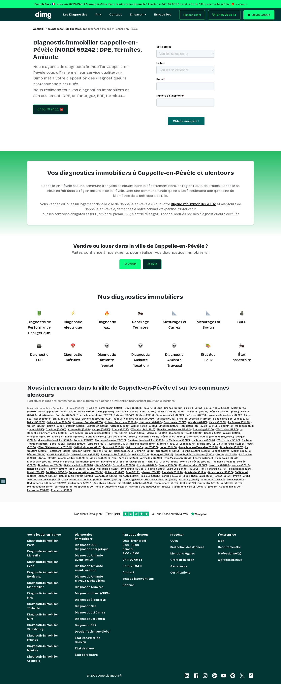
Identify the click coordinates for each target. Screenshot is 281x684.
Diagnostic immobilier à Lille (193, 204)
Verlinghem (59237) (79, 483)
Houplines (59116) (149, 436)
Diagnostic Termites (89, 587)
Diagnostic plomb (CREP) (92, 593)
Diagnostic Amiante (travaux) (174, 360)
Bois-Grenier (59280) (82, 468)
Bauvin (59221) (55, 426)
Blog (221, 541)
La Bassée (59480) (239, 422)
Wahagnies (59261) (106, 476)
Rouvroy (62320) (48, 411)
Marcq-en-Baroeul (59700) (68, 436)
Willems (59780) (114, 472)
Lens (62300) (148, 411)
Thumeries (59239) (223, 461)
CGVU (174, 541)
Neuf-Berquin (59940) (125, 458)
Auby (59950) (114, 418)
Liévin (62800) (132, 408)
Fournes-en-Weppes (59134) (86, 472)
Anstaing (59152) (189, 479)
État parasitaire (86, 655)
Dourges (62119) (165, 418)
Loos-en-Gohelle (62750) (88, 422)
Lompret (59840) (207, 486)
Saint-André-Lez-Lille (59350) (146, 440)
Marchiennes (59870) (142, 443)
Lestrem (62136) (203, 458)
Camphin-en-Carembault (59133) (82, 479)
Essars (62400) (118, 443)
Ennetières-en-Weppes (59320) (73, 486)
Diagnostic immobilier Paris (42, 543)
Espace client (192, 14)
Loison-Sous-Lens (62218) (121, 422)
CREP (241, 322)
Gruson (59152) (151, 472)
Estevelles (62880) (123, 465)
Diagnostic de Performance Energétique (39, 327)
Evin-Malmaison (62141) (177, 458)
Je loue (152, 264)
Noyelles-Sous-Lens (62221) (225, 415)
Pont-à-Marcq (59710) (213, 468)
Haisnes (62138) (123, 451)
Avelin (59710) (188, 483)
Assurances (178, 566)
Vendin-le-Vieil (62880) (170, 415)
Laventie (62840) (219, 465)
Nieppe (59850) (101, 429)
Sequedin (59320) (229, 486)
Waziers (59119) (167, 411)
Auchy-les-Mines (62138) (73, 458)
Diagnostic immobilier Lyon (42, 564)
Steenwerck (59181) (167, 451)
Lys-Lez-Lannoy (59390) (122, 436)
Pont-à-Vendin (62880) (193, 465)
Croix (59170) (119, 433)
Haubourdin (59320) (203, 440)
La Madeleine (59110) (178, 440)
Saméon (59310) (81, 451)
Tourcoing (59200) (203, 429)
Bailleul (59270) (36, 422)
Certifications (180, 572)
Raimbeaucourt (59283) (195, 451)
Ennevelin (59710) (208, 483)
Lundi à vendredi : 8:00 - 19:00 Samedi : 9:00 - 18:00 (135, 547)
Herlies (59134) (222, 476)
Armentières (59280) (144, 426)
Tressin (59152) (235, 479)
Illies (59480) (102, 465)
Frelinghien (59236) (239, 468)
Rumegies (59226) (162, 454)
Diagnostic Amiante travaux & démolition (90, 578)
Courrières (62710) (175, 422)
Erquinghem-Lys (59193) (197, 476)
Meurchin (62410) (63, 461)
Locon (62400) (168, 447)
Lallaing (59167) (193, 408)
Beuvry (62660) (152, 408)
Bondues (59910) (96, 436)
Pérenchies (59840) (173, 436)
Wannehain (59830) (87, 461)
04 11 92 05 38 (132, 559)
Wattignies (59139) (228, 440)
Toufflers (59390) (56, 472)
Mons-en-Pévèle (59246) (195, 461)
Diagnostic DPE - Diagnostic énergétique (92, 547)
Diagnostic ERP (85, 625)
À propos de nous (230, 560)
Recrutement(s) (229, 547)
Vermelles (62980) (151, 458)
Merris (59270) (206, 443)
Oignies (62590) (119, 426)
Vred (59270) (187, 443)
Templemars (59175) (166, 483)
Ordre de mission (182, 560)
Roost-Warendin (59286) (193, 411)
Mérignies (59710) (195, 472)
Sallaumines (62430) (59, 422)
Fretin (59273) (112, 479)
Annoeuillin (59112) (79, 429)
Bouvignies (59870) (231, 447)
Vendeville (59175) (231, 483)
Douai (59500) (86, 411)
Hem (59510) (76, 433)
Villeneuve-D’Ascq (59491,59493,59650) (210, 436)
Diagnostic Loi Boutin (90, 619)
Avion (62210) (68, 411)
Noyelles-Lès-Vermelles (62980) (198, 447)
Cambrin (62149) (144, 451)
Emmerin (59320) (61, 490)
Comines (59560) (56, 429)
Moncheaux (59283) (39, 461)
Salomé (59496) (168, 465)
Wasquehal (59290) (38, 436)
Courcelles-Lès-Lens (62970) (94, 415)
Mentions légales (182, 553)
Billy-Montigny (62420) (66, 418)
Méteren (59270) (167, 443)
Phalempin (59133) (132, 468)
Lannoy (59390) (171, 476)
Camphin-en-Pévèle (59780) (76, 476)
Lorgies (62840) (147, 465)
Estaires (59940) (124, 415)
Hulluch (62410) (140, 454)
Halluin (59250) (217, 422)
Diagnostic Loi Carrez (90, 612)
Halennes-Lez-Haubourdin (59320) (149, 486)
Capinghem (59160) (183, 486)
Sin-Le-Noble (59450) (216, 408)
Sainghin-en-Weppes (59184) (236, 426)
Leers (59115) (36, 429)
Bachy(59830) (109, 461)
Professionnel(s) (229, 553)
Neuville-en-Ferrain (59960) (174, 429)
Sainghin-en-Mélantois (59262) (112, 483)
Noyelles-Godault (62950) (139, 418)
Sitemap (129, 585)
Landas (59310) (220, 451)
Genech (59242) (129, 476)
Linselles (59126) (168, 426)
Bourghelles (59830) (220, 472)
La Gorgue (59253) (93, 418)
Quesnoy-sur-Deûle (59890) (185, 433)
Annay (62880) (47, 458)
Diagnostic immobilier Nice (42, 595)
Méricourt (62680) (127, 411)
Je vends (130, 264)
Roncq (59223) (120, 429)
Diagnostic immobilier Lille (42, 616)
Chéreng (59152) (132, 479)
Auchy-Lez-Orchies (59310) (162, 461)
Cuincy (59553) (105, 411)
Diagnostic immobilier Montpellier (42, 585)
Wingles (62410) (197, 422)
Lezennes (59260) (38, 490)
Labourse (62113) (97, 443)
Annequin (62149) (226, 454)
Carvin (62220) (36, 426)
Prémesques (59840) (39, 486)
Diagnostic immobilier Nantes (42, 648)
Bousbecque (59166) (50, 465)
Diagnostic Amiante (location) (140, 360)
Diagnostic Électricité (90, 600)
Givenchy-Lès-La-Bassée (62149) (194, 454)
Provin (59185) (35, 472)
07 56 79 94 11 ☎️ (51, 109)
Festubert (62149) (59, 451)
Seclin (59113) (136, 433)
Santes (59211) (212, 433)
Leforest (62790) (196, 415)
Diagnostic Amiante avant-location (89, 568)
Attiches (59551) (142, 483)
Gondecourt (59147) (213, 479)
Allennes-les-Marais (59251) (43, 479)
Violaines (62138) (100, 458)
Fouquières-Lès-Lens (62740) (231, 418)
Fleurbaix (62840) (172, 472)
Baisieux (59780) (150, 476)
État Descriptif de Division (87, 640)
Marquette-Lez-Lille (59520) (55, 440)
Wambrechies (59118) (97, 433)
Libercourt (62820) (150, 422)
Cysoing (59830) (155, 468)
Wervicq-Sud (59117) (143, 429)
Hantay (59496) (36, 468)
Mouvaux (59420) (156, 433)
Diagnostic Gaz (85, 606)
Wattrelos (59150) (227, 429)
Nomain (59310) (241, 465)
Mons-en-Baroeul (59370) (110, 440)
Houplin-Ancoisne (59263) (111, 486)
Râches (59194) (36, 454)
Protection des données (187, 547)
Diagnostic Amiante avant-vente (89, 557)
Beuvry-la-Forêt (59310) (115, 454)
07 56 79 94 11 (132, 566)
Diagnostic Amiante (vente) (107, 360)
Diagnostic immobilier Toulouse (42, 606)
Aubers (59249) (47, 476)
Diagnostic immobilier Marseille (42, 553)
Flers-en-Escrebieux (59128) (194, 418)
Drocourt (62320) (113, 447)
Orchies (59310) (145, 415)
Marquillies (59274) (108, 468)
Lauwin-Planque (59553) (85, 454)
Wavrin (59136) (231, 433)
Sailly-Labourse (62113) (87, 447)
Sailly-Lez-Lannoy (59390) (182, 468)
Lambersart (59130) (110, 408)
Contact (128, 572)
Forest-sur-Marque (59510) (160, 479)
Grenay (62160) (173, 408)
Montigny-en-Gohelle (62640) (57, 415)
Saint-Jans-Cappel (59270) (142, 447)
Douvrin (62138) (75, 426)
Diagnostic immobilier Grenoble (42, 659)
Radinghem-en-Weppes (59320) (46, 483)
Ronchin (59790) (83, 440)
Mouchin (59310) (241, 451)
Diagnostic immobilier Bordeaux (42, 574)
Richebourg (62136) (226, 458)
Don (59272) (133, 472)
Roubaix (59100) (76, 443)
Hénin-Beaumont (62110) (224, 411)
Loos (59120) (57, 443)
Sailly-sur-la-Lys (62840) (78, 465)
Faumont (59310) (57, 468)
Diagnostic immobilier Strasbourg (42, 627)
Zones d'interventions (138, 578)
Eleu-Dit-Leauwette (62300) (55, 447)
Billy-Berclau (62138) (132, 461)
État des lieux (84, 648)
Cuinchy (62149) (102, 451)
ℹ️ (3, 481)
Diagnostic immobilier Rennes (42, 637)
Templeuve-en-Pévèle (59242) (198, 426)
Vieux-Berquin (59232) (230, 443)
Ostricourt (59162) (97, 426)
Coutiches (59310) (58, 454)
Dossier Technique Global (92, 631)
